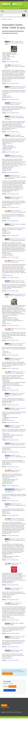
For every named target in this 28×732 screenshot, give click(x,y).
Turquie (10, 129)
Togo (9, 218)
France (9, 205)
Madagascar (11, 255)
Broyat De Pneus (18, 588)
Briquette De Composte (20, 408)
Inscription (4, 705)
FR (24, 0)
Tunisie (9, 631)
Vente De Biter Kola (19, 425)
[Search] (12, 15)
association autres (14, 61)
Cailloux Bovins (18, 102)
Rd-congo (10, 110)
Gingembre (17, 224)
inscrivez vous (12, 686)
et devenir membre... (7, 673)
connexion (11, 683)
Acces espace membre (5, 707)
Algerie (9, 191)
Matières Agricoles (19, 358)
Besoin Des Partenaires (20, 328)
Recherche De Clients (19, 636)
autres (8, 61)
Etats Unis (10, 275)
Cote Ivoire (10, 483)
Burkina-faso (11, 617)
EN (26, 0)
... (18, 54)
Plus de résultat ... (14, 664)
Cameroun (10, 97)
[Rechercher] (23, 15)
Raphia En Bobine (19, 650)
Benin (9, 59)
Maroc (9, 644)
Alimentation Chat (19, 197)
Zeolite (16, 623)
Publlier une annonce (9, 690)
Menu (2, 11)
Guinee (9, 170)
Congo (9, 402)
